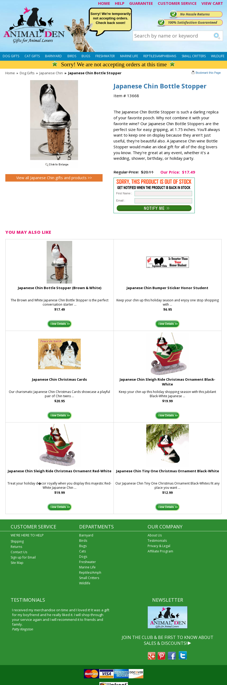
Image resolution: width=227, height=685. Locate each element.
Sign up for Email (23, 557)
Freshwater (105, 56)
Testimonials (157, 540)
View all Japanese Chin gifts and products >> (54, 177)
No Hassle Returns (195, 14)
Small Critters (194, 56)
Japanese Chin (51, 73)
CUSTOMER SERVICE (177, 3)
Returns (16, 546)
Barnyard (53, 56)
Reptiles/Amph (90, 572)
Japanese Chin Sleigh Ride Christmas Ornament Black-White (167, 382)
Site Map (17, 562)
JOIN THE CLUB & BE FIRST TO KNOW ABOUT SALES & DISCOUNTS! (167, 640)
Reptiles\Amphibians (159, 56)
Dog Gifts (11, 56)
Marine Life (129, 56)
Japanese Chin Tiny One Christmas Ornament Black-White (167, 471)
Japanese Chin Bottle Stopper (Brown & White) (59, 287)
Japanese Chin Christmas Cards (59, 379)
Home (10, 73)
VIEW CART (212, 3)
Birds (71, 56)
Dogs (83, 556)
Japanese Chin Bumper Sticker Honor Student (167, 287)
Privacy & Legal (159, 546)
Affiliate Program (160, 551)
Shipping (17, 541)
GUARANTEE (141, 3)
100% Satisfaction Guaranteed (192, 22)
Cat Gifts (32, 56)
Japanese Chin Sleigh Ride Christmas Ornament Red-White (59, 471)
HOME (104, 3)
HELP (119, 3)
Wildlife (217, 56)
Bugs (86, 56)
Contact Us (19, 552)
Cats (82, 551)
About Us (155, 535)
